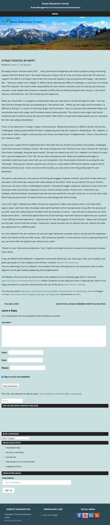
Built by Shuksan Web (12, 520)
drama (25, 294)
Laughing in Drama (13, 466)
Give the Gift (11, 457)
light (42, 294)
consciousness (36, 291)
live (46, 294)
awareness (25, 291)
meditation (54, 291)
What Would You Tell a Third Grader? (20, 462)
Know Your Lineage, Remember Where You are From (82, 304)
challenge (5, 294)
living (51, 294)
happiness (33, 294)
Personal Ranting (79, 291)
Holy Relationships (13, 448)
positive (57, 294)
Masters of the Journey (67, 262)
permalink (76, 294)
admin (28, 65)
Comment (7, 322)
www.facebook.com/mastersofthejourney (21, 280)
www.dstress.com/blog (74, 284)
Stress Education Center (55, 3)
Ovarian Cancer (65, 291)
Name (4, 352)
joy (39, 294)
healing (46, 291)
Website (5, 368)
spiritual (90, 291)
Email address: (8, 478)
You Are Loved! (10, 304)
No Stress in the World (15, 452)
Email (4, 360)
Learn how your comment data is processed (60, 393)
